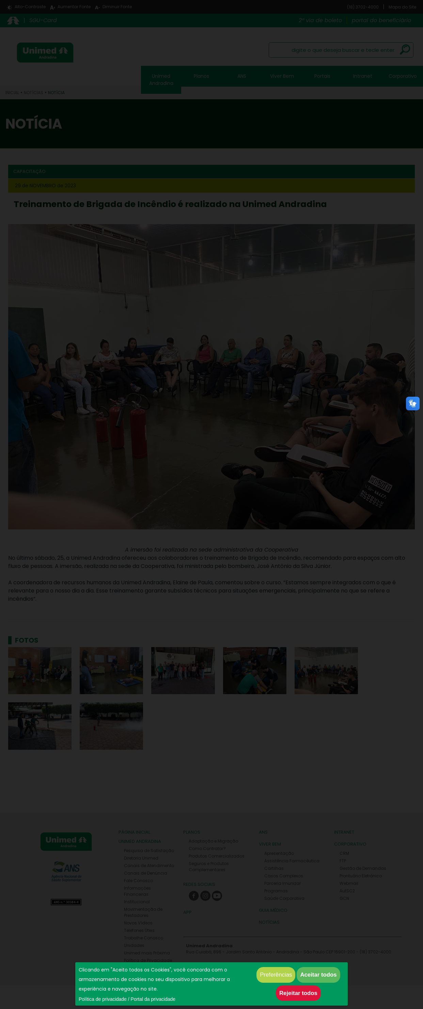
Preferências (276, 974)
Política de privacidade (103, 999)
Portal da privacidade (153, 999)
